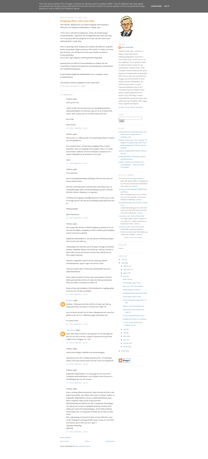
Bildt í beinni (127, 279)
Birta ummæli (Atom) (82, 446)
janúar (125, 347)
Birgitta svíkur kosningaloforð (133, 306)
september (127, 269)
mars (125, 340)
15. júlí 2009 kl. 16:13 (77, 432)
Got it (167, 6)
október (126, 266)
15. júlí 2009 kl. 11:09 (77, 218)
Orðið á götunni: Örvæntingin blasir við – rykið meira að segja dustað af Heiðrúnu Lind (133, 134)
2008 (123, 351)
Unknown (69, 300)
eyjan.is (121, 248)
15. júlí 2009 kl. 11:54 (77, 324)
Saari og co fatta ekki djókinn (133, 286)
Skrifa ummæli (65, 437)
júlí (124, 276)
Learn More (156, 6)
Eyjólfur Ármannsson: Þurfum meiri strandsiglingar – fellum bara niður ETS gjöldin (132, 164)
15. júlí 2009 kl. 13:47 (77, 343)
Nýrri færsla (64, 441)
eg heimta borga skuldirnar (134, 178)
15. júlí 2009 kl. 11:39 (77, 294)
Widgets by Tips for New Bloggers (133, 237)
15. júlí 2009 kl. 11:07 (77, 163)
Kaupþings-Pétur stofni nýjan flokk (77, 21)
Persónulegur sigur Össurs (132, 283)
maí (124, 333)
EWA (120, 178)
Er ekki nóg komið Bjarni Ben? (133, 315)
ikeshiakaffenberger (125, 203)
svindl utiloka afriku (137, 216)
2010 (123, 259)
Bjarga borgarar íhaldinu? (131, 290)
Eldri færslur (110, 441)
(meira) (134, 186)
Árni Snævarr (70, 330)
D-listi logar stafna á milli (132, 297)
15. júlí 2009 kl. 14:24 (77, 364)
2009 (123, 263)
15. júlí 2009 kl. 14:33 (77, 383)
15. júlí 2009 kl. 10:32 (77, 128)
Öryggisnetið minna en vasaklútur (134, 319)
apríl (125, 336)
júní (124, 329)
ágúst (125, 273)
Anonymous (123, 189)
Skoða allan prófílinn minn (131, 107)
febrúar (126, 343)
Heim (87, 441)
